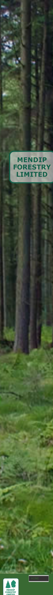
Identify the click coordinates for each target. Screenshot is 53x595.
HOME (35, 578)
